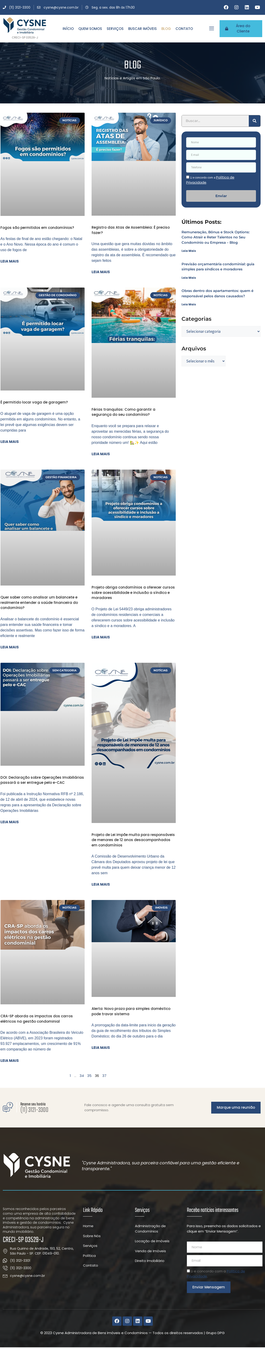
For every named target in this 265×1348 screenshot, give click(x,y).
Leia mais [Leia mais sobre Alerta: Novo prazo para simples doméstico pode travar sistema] (101, 1047)
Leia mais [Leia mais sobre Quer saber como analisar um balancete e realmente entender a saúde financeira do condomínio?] (9, 647)
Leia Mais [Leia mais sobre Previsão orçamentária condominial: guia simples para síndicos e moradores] (189, 278)
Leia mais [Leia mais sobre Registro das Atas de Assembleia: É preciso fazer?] (101, 272)
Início (68, 29)
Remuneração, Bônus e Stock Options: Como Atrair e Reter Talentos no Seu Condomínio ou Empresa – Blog (216, 237)
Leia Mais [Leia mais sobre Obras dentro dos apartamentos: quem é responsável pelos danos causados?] (189, 304)
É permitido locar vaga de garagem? (34, 402)
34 (82, 1075)
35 (89, 1075)
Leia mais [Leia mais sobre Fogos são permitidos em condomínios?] (9, 261)
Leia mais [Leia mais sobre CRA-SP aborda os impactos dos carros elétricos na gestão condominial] (9, 1060)
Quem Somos (90, 29)
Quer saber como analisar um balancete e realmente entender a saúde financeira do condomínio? (39, 602)
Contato (184, 29)
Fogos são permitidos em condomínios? (37, 227)
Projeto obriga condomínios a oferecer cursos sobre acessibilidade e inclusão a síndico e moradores (133, 592)
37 (104, 1075)
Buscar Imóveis (142, 29)
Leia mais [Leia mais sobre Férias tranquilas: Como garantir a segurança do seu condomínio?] (101, 454)
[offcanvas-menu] (211, 28)
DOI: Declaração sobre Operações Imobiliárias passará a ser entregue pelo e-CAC (42, 780)
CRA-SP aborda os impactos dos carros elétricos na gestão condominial (36, 1019)
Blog (166, 29)
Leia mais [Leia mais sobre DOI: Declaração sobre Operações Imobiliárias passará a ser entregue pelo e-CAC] (9, 822)
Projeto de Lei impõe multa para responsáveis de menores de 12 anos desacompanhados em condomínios (133, 840)
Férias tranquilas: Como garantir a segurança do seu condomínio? (123, 412)
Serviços (115, 29)
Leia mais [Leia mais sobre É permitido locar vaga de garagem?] (9, 441)
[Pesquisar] (254, 121)
